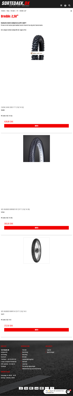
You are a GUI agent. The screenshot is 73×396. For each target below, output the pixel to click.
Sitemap (3, 366)
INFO (36, 126)
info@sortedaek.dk (10, 361)
